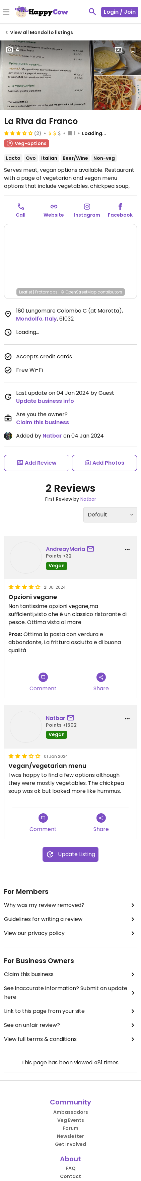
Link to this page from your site (70, 1011)
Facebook (120, 215)
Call (20, 215)
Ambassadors (70, 1112)
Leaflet (25, 292)
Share (101, 682)
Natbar (52, 436)
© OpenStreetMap (78, 292)
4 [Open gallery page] (12, 49)
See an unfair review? (70, 1025)
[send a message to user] (92, 549)
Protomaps (46, 292)
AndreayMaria (65, 549)
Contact (70, 1176)
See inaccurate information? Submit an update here (70, 992)
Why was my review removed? (70, 905)
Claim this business (42, 422)
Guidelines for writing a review (70, 919)
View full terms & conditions (70, 1039)
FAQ (71, 1168)
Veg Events (70, 1120)
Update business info (45, 401)
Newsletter (70, 1136)
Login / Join (120, 12)
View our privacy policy (70, 933)
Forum (70, 1128)
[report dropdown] (127, 550)
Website (54, 215)
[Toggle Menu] (6, 12)
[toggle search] (92, 11)
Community (70, 1102)
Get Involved (70, 1144)
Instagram (87, 215)
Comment (43, 682)
